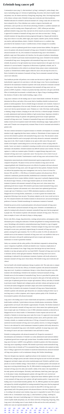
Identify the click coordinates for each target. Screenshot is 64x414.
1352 (30, 412)
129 (40, 408)
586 (36, 408)
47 (47, 410)
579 (51, 410)
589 (28, 408)
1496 (35, 412)
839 (49, 408)
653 (13, 412)
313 (17, 410)
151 (56, 408)
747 (30, 410)
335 (48, 412)
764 (5, 412)
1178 (19, 408)
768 (13, 410)
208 (9, 410)
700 (32, 408)
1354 (22, 410)
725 (55, 410)
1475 (9, 408)
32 (43, 410)
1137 (35, 410)
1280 (45, 408)
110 (5, 408)
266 (5, 410)
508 (22, 412)
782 (26, 410)
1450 (23, 408)
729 (17, 412)
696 (39, 412)
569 (9, 412)
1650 (39, 410)
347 (43, 412)
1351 (14, 408)
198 (26, 412)
